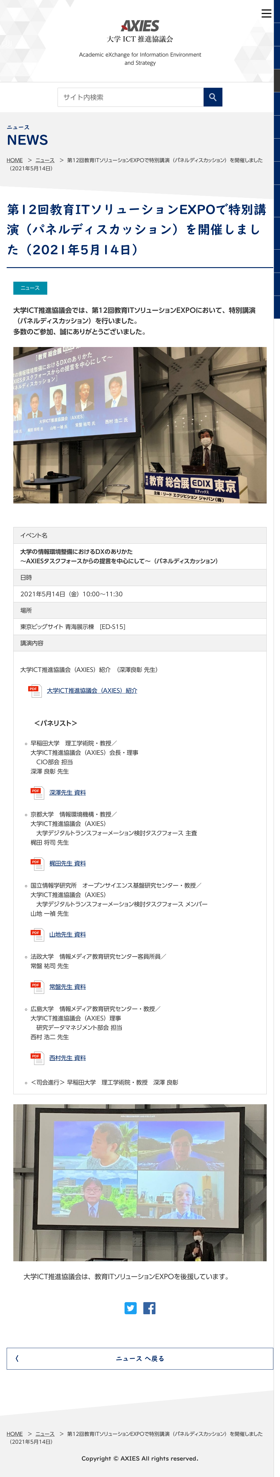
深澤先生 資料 (67, 792)
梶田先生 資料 (67, 863)
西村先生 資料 (67, 1058)
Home (15, 160)
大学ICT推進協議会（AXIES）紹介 (92, 690)
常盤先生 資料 (67, 987)
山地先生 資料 (67, 934)
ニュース (45, 160)
